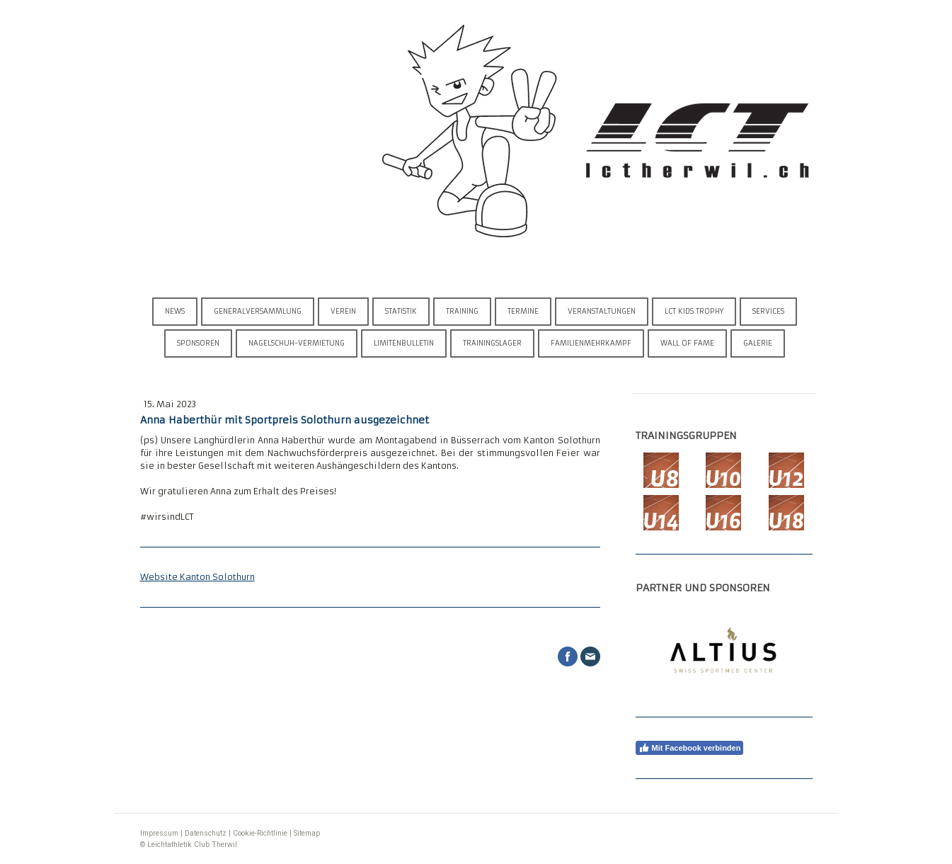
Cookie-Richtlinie (260, 833)
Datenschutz (205, 833)
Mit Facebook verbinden (689, 748)
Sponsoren (198, 343)
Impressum (159, 833)
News (175, 311)
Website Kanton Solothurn (197, 577)
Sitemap (307, 833)
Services (768, 311)
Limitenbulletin (404, 343)
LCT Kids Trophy (694, 311)
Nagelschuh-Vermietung (296, 343)
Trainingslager (492, 343)
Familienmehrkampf (591, 343)
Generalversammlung (258, 311)
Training (462, 311)
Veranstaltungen (602, 311)
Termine (523, 311)
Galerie (757, 343)
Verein (343, 311)
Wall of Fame (687, 343)
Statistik (401, 311)
